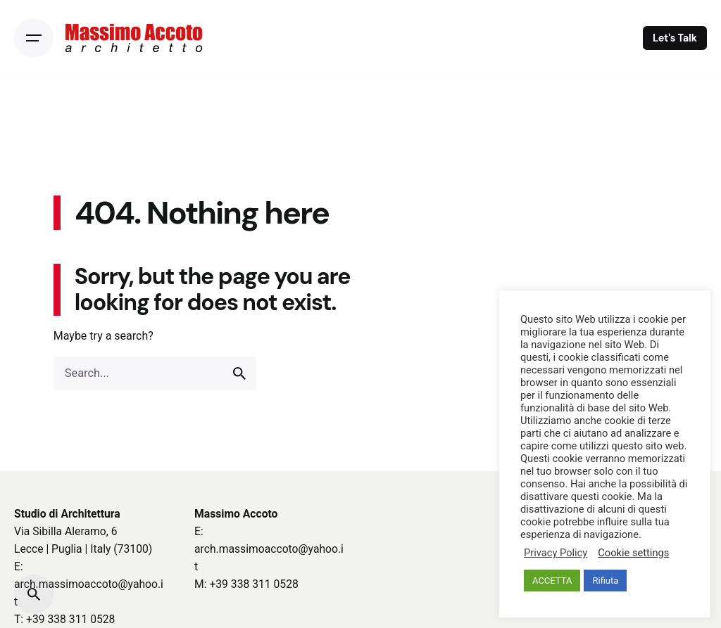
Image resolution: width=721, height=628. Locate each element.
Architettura (90, 513)
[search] (239, 373)
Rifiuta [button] (605, 580)
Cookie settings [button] (633, 552)
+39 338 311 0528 (70, 619)
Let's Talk (675, 38)
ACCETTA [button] (552, 580)
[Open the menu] (34, 38)
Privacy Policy (555, 552)
